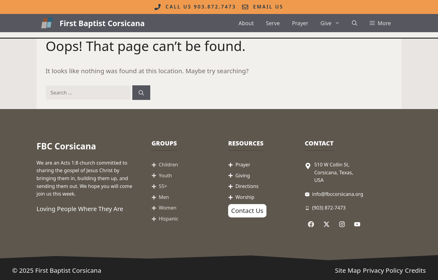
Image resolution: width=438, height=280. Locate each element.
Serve (273, 23)
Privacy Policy (383, 270)
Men (164, 197)
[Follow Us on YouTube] (357, 224)
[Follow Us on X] (326, 224)
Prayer (300, 23)
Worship (244, 197)
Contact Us (247, 210)
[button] (354, 23)
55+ (163, 186)
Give (333, 23)
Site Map (348, 270)
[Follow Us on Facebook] (311, 224)
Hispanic (168, 218)
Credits (415, 270)
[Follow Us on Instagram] (342, 224)
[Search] (141, 92)
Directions (247, 186)
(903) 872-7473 (329, 207)
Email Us (268, 6)
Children (168, 164)
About (246, 23)
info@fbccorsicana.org (337, 194)
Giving (242, 175)
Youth (165, 175)
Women (167, 207)
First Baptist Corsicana (102, 23)
